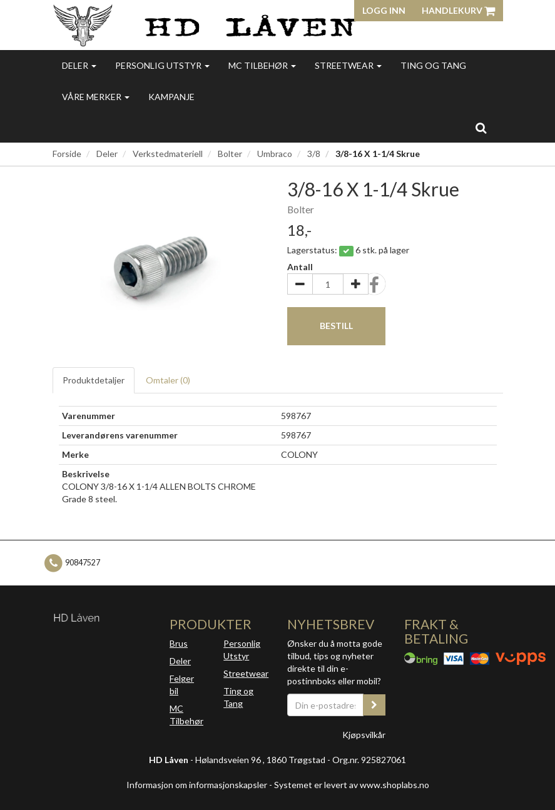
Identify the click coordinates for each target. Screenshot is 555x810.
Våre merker (96, 96)
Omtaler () (168, 380)
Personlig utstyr (162, 65)
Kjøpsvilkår (363, 734)
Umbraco (274, 153)
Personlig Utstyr (241, 649)
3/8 (313, 153)
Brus (179, 643)
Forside (67, 153)
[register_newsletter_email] (374, 705)
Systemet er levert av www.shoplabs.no (351, 784)
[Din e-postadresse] (325, 705)
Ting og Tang (433, 65)
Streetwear (348, 65)
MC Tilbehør (262, 65)
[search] (481, 128)
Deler (79, 65)
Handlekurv (458, 10)
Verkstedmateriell (168, 153)
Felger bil (182, 684)
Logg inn (383, 10)
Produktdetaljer (94, 380)
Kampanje (171, 96)
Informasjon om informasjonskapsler (196, 784)
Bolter (230, 153)
